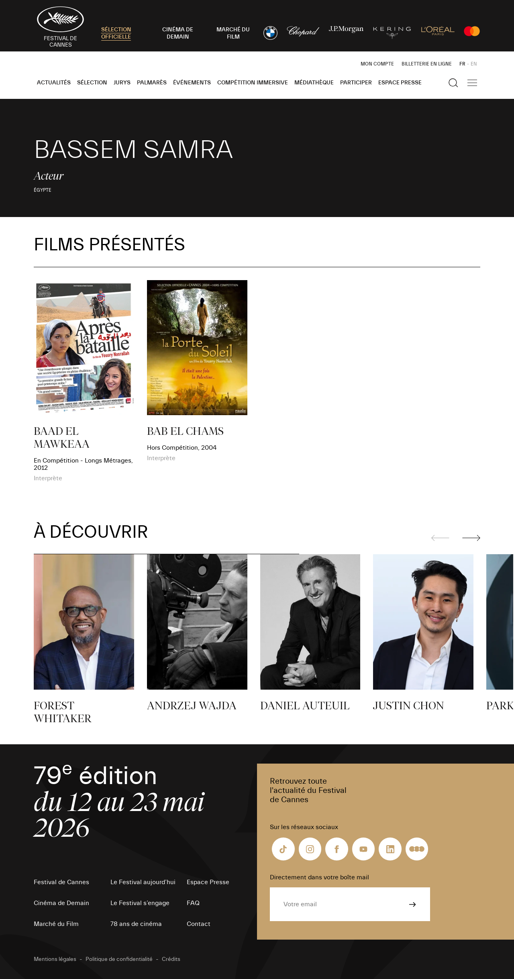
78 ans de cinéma (136, 924)
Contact (198, 924)
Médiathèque (314, 83)
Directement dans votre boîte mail (319, 877)
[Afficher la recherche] (453, 82)
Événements (192, 83)
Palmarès (152, 83)
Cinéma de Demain (61, 903)
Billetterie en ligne (427, 64)
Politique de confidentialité (119, 959)
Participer (356, 83)
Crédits (171, 959)
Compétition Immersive (252, 83)
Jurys (122, 83)
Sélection (92, 83)
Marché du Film (56, 924)
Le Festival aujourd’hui (142, 882)
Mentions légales (55, 959)
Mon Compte (377, 64)
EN (474, 64)
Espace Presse (400, 83)
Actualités (54, 83)
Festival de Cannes (61, 882)
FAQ (193, 903)
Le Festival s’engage (139, 903)
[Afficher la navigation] (472, 83)
